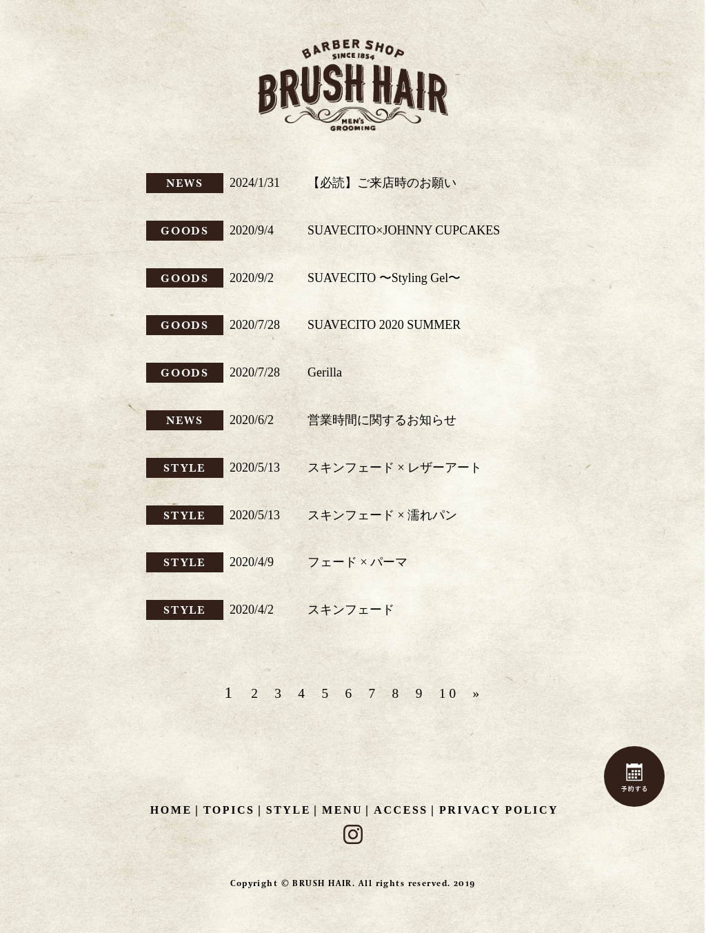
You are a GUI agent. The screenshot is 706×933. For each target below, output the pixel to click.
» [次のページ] (498, 692)
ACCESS (401, 810)
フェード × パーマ (357, 562)
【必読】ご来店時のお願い (381, 183)
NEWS (185, 182)
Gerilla (324, 372)
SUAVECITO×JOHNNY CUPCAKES (403, 230)
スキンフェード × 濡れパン (382, 515)
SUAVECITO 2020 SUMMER (384, 325)
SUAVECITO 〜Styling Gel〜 (384, 278)
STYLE (185, 467)
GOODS (185, 230)
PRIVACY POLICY (498, 810)
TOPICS (229, 810)
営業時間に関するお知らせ (381, 420)
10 (464, 692)
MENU (342, 810)
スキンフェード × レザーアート (394, 467)
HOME (171, 810)
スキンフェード (350, 609)
